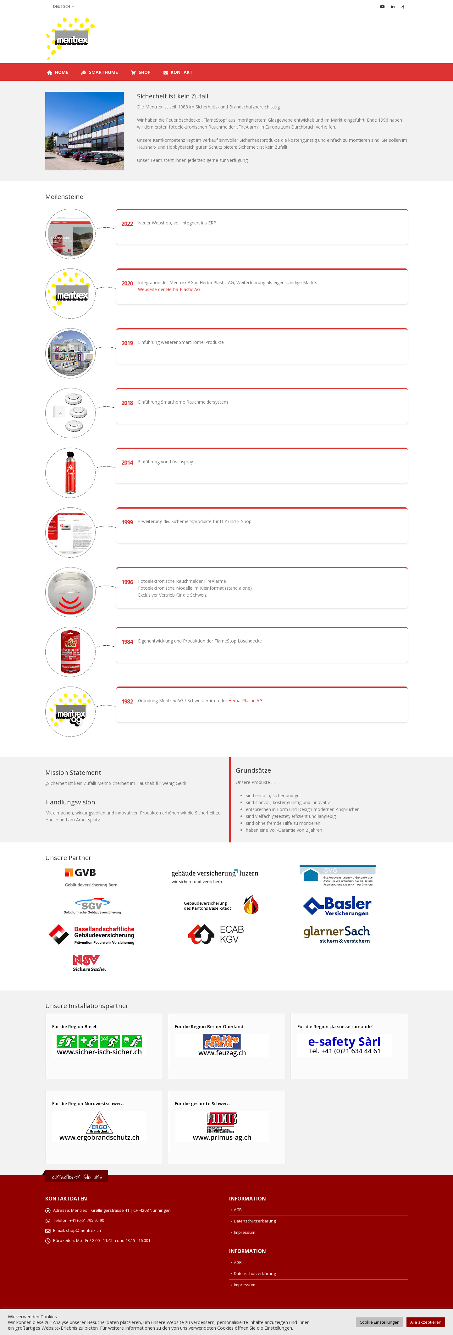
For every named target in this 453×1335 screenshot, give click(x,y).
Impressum (244, 1232)
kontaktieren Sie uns (77, 1177)
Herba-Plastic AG (245, 700)
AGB (238, 1209)
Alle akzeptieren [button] (425, 1322)
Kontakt (178, 72)
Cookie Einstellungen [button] (380, 1322)
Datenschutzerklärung (255, 1221)
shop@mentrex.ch (83, 1230)
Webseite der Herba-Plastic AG (169, 289)
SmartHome (99, 72)
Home (57, 72)
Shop (140, 72)
